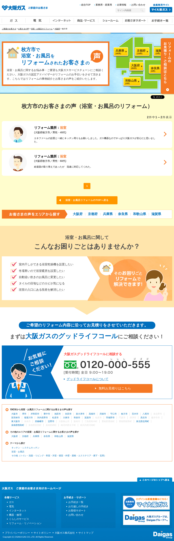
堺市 (24, 414)
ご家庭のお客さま (9, 29)
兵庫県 (108, 214)
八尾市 (146, 414)
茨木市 (135, 414)
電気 (38, 20)
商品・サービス (86, 20)
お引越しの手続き (78, 506)
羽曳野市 (110, 417)
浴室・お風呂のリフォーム (42, 29)
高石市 (143, 417)
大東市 (66, 417)
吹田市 (68, 414)
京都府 (93, 214)
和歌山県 (139, 214)
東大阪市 (15, 421)
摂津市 (133, 417)
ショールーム (110, 20)
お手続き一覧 (160, 20)
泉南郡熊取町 (17, 425)
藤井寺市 (155, 417)
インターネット (62, 20)
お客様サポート (77, 510)
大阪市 (14, 414)
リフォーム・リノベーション (25, 523)
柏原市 (98, 417)
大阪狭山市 (64, 421)
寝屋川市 (28, 417)
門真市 (122, 417)
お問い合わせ (138, 4)
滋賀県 (156, 214)
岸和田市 (35, 414)
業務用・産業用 (104, 4)
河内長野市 (42, 417)
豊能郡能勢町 (125, 421)
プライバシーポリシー (17, 532)
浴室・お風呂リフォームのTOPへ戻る (87, 200)
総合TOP (86, 4)
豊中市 (47, 414)
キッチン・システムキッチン (25, 447)
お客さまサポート (135, 20)
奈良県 (123, 214)
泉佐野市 (157, 414)
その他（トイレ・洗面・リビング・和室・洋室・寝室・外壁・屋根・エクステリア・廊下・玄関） (58, 455)
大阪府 (57, 29)
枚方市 (124, 414)
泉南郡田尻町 (35, 425)
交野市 (51, 421)
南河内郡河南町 (87, 425)
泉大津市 (80, 414)
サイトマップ (85, 532)
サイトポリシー (42, 532)
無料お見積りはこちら (115, 388)
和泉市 (77, 417)
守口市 (113, 414)
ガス (14, 20)
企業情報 (121, 4)
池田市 (57, 414)
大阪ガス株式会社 (65, 532)
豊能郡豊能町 (108, 421)
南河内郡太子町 (68, 425)
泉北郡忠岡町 (142, 421)
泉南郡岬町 (51, 425)
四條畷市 (39, 421)
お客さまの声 (23, 29)
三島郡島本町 (90, 421)
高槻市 (92, 414)
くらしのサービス (19, 519)
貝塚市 (103, 414)
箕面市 (87, 417)
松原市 (55, 417)
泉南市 (27, 421)
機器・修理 (15, 514)
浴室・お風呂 (17, 451)
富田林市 (15, 417)
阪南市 (77, 421)
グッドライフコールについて (88, 379)
